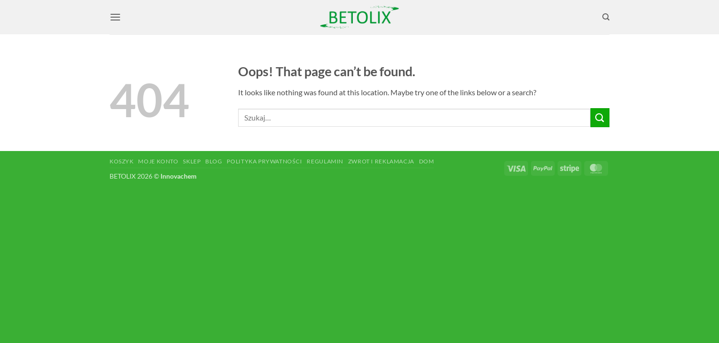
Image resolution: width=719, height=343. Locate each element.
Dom (426, 161)
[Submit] (599, 117)
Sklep (191, 161)
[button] (115, 17)
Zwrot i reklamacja (381, 161)
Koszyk (122, 161)
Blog (213, 161)
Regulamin (325, 161)
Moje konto (158, 161)
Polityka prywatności (264, 161)
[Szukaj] (605, 17)
